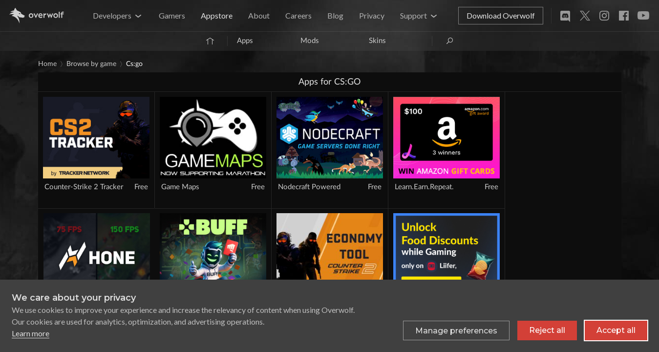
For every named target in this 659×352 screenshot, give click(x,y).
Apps (245, 40)
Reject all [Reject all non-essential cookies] (547, 330)
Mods (309, 40)
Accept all (616, 330)
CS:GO (134, 64)
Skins (377, 40)
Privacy (371, 15)
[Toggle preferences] (456, 330)
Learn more (30, 333)
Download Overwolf (501, 15)
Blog (335, 15)
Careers (298, 15)
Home (47, 64)
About (259, 15)
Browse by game (91, 64)
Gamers (172, 15)
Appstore (217, 15)
